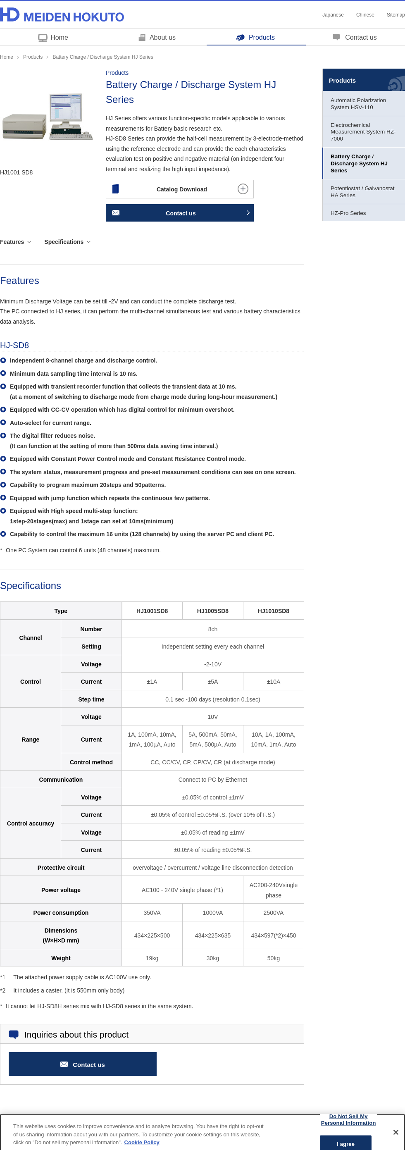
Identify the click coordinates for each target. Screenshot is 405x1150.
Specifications (63, 242)
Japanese (333, 15)
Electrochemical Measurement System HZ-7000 (363, 132)
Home (59, 37)
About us (163, 37)
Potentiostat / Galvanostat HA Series (363, 191)
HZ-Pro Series (348, 213)
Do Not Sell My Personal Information (348, 1124)
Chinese (365, 15)
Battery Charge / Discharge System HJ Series (359, 163)
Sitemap (396, 15)
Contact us (360, 37)
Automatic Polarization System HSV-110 (358, 103)
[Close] (396, 1137)
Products (262, 37)
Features (12, 242)
